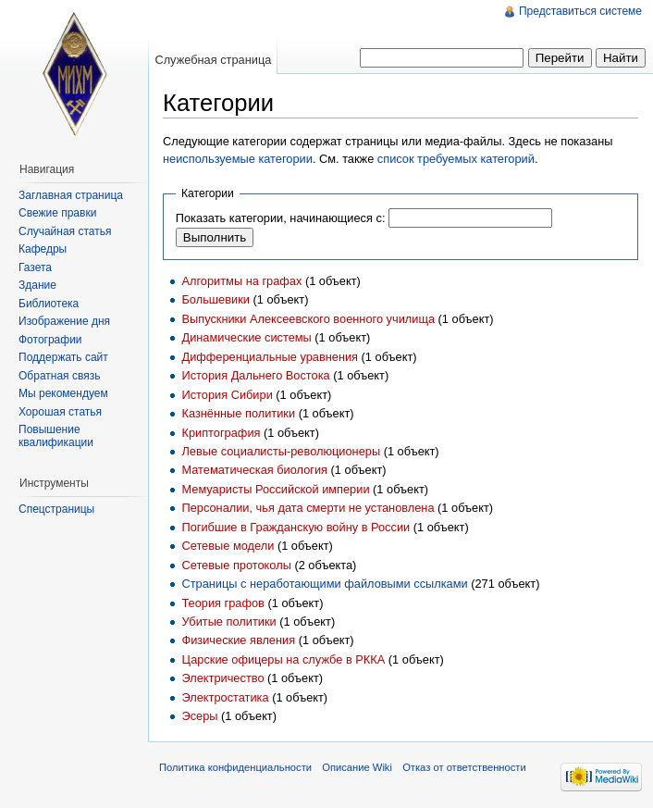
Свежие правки (57, 212)
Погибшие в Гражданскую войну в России (295, 527)
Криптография (220, 433)
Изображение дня (64, 321)
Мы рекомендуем (63, 393)
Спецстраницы (56, 509)
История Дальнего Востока (255, 375)
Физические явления (238, 640)
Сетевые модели (227, 546)
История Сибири (226, 395)
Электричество (222, 678)
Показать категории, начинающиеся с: (281, 218)
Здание (37, 285)
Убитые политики (228, 621)
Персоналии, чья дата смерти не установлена (307, 508)
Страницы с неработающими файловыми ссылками (324, 583)
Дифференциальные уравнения (269, 357)
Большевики (215, 299)
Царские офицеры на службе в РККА (283, 659)
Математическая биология (254, 470)
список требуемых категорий (456, 159)
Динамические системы (246, 337)
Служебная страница (212, 60)
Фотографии (50, 339)
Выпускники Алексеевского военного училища (308, 319)
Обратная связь (59, 375)
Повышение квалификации (55, 436)
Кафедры (42, 248)
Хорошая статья (60, 411)
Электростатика (224, 697)
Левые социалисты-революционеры (280, 451)
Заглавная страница (70, 195)
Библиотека (48, 303)
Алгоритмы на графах (241, 281)
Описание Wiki (357, 767)
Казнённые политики (238, 413)
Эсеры (199, 716)
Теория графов (222, 603)
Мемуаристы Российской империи (275, 489)
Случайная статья (64, 231)
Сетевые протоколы (235, 565)
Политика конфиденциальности (235, 767)
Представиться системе (580, 11)
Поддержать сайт (63, 357)
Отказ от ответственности (464, 767)
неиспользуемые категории (238, 159)
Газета (35, 267)
